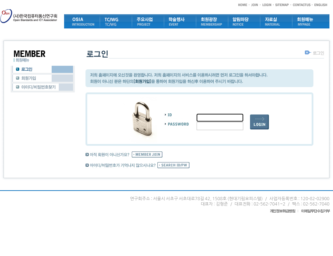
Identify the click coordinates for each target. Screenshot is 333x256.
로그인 (318, 52)
